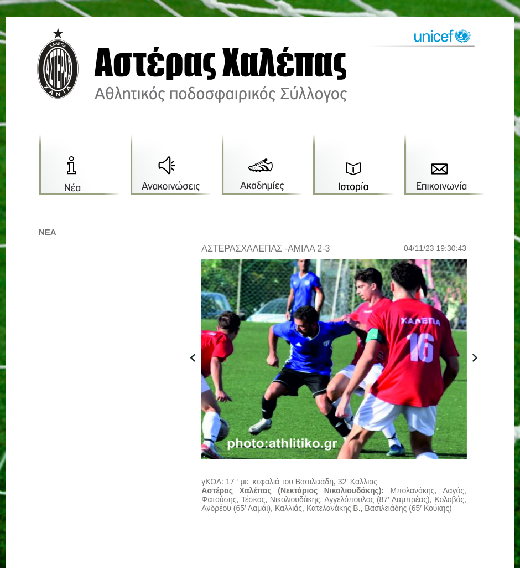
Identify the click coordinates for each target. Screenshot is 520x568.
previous (198, 375)
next (480, 375)
